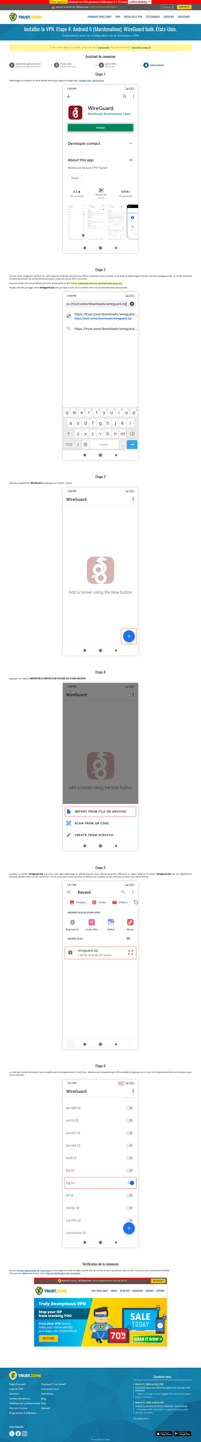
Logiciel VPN (16, 1388)
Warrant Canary (18, 1408)
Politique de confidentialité (24, 1403)
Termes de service (19, 1398)
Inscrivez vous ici (141, 47)
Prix (118, 17)
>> (139, 2)
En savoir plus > (141, 1418)
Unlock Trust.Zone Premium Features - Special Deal (161, 1405)
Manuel (45, 1408)
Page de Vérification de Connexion (63, 1273)
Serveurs (169, 17)
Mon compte (184, 7)
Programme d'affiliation (22, 1413)
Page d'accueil (17, 1384)
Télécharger (153, 17)
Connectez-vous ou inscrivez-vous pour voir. (100, 283)
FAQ (43, 1403)
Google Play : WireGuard (91, 80)
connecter (103, 47)
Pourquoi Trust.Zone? (100, 17)
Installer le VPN (133, 17)
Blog (43, 1398)
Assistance (184, 17)
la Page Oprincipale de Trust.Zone (34, 1270)
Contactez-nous (50, 1388)
